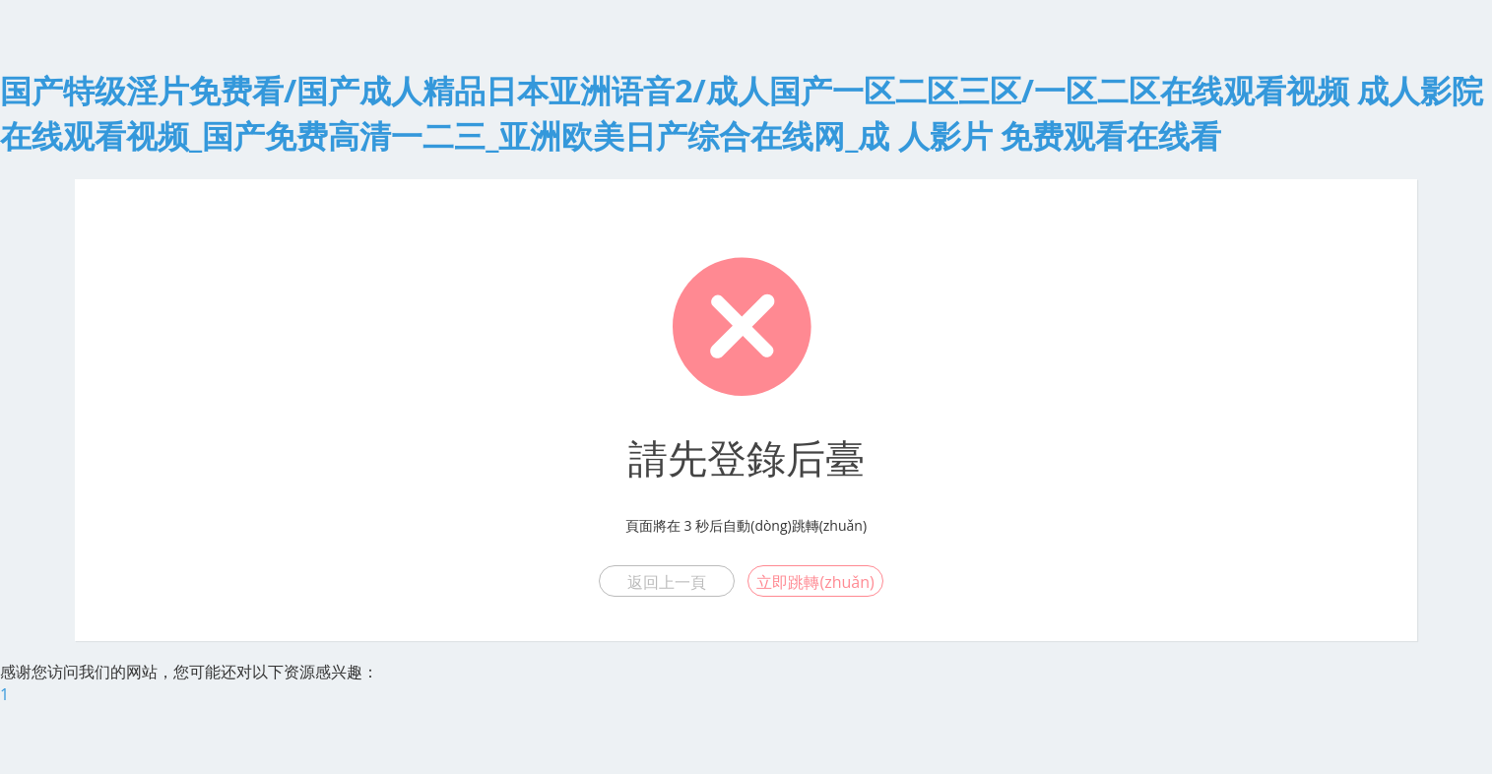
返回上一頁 (666, 582)
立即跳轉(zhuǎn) (815, 582)
